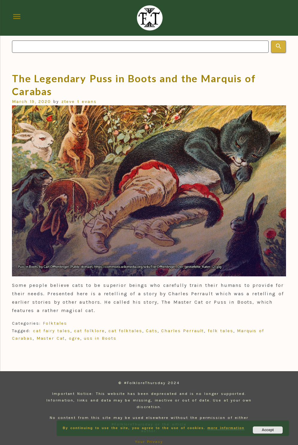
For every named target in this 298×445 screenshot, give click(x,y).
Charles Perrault (182, 330)
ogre (74, 338)
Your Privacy (149, 441)
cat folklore (89, 330)
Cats (152, 330)
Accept (268, 430)
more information (226, 428)
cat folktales (125, 330)
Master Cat (51, 338)
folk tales (220, 330)
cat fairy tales (51, 330)
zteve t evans (79, 101)
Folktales (55, 323)
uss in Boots (100, 338)
